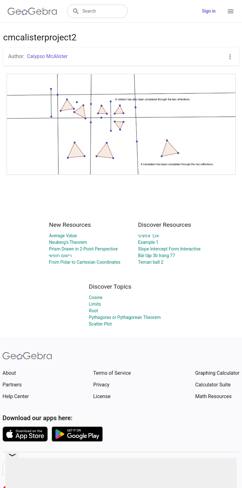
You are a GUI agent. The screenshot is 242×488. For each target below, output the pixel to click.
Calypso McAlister (47, 56)
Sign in (209, 11)
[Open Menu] (230, 11)
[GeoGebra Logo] (32, 11)
